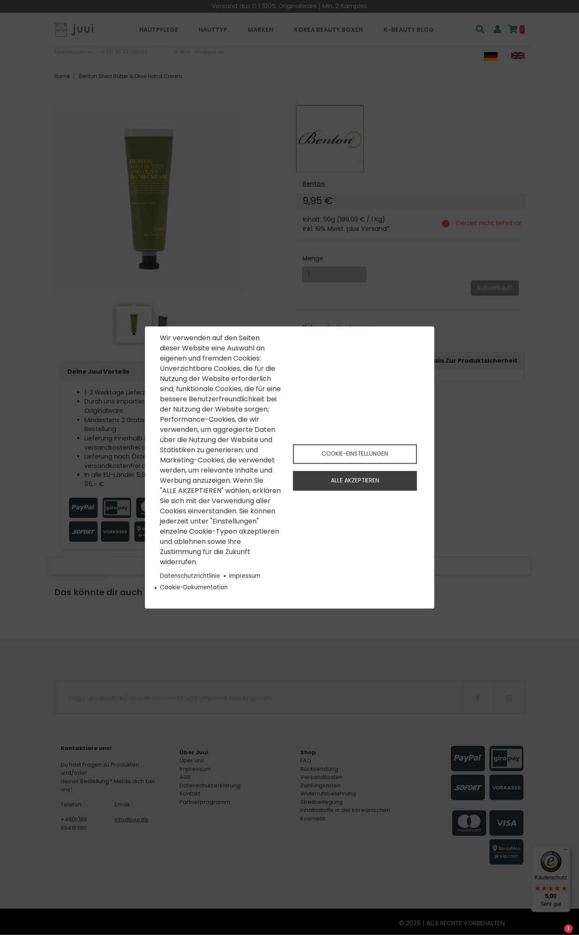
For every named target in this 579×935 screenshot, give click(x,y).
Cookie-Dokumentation (194, 587)
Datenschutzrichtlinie (190, 576)
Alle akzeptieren (355, 481)
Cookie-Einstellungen (355, 453)
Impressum (244, 576)
